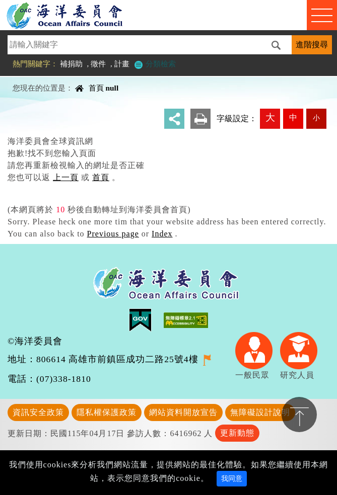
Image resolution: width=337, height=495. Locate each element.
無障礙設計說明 (260, 412)
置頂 (299, 414)
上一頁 (66, 177)
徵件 (98, 63)
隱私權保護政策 (107, 412)
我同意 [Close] (231, 478)
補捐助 (71, 63)
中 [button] (293, 117)
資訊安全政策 (38, 412)
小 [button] (316, 118)
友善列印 (200, 119)
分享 (174, 119)
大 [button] (270, 117)
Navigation (322, 15)
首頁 (96, 88)
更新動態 (237, 433)
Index (162, 233)
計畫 (121, 63)
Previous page (113, 233)
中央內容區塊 (33, 79)
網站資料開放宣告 (183, 412)
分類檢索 (154, 63)
